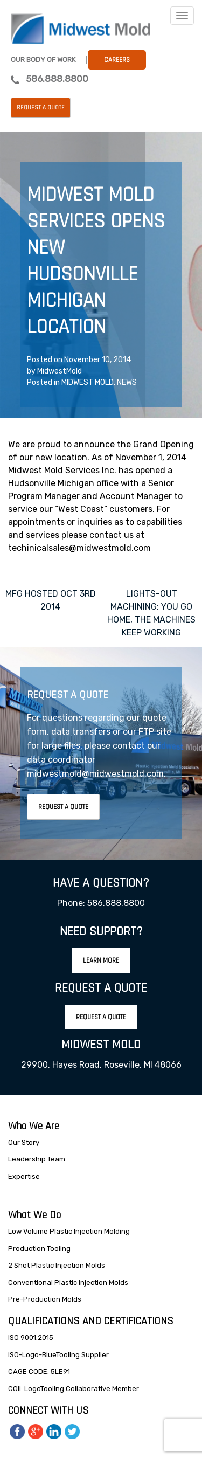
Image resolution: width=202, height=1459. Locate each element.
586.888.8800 (57, 78)
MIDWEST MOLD (87, 382)
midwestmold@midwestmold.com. (96, 774)
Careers (117, 60)
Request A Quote (63, 807)
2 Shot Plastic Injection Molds (56, 1265)
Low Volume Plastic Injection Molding (69, 1231)
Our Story (23, 1142)
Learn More (101, 960)
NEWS (127, 382)
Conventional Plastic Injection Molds (68, 1282)
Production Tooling (39, 1248)
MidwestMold (59, 371)
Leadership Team (36, 1159)
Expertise (24, 1176)
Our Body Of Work (43, 60)
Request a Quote (41, 108)
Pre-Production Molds (44, 1299)
